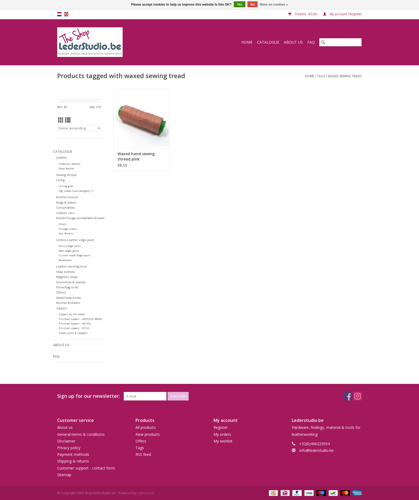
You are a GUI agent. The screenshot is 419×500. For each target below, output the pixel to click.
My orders (222, 434)
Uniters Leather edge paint (75, 240)
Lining (60, 180)
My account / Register (342, 14)
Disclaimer (66, 441)
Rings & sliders (66, 202)
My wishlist (223, 441)
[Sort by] (79, 128)
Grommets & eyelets (70, 282)
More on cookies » (274, 4)
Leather (61, 157)
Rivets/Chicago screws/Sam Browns (80, 218)
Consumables (65, 207)
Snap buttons (65, 272)
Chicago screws (68, 229)
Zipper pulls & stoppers (73, 333)
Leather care (65, 213)
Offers (140, 441)
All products (145, 427)
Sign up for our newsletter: (88, 396)
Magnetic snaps (66, 277)
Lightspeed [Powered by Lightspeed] (145, 493)
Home (247, 42)
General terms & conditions (81, 434)
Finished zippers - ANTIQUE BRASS (80, 319)
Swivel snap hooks (68, 298)
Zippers (61, 308)
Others (61, 292)
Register (221, 427)
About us (293, 42)
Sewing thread (66, 175)
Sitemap (64, 474)
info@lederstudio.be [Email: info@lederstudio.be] (316, 450)
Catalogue (268, 42)
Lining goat (66, 186)
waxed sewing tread (345, 76)
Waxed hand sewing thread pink (136, 156)
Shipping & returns (73, 461)
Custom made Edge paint (74, 255)
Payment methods (73, 454)
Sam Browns (66, 233)
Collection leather (69, 164)
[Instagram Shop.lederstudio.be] (357, 396)
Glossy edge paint (70, 246)
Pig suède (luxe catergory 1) (76, 191)
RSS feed (143, 454)
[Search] (340, 42)
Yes (239, 4)
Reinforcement (67, 197)
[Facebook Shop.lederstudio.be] (348, 396)
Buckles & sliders (68, 303)
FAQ (311, 42)
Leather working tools (71, 266)
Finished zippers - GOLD (74, 328)
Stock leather (66, 168)
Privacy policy (68, 447)
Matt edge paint (69, 251)
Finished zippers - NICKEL (75, 323)
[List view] (68, 120)
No (252, 4)
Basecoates (65, 260)
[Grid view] (61, 120)
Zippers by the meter (72, 314)
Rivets (63, 224)
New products (147, 434)
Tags (321, 76)
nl (59, 14)
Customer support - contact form (86, 468)
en (66, 14)
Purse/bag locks (67, 287)
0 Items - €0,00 (303, 14)
